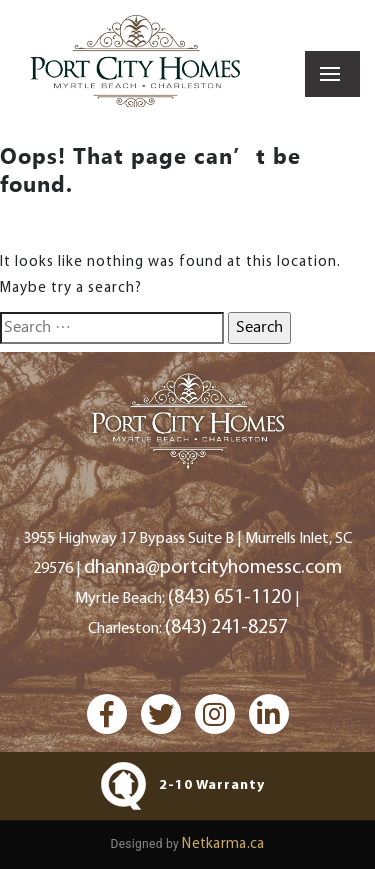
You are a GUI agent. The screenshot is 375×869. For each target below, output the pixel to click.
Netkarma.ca (223, 844)
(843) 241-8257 (226, 628)
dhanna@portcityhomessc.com (213, 568)
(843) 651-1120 (231, 598)
